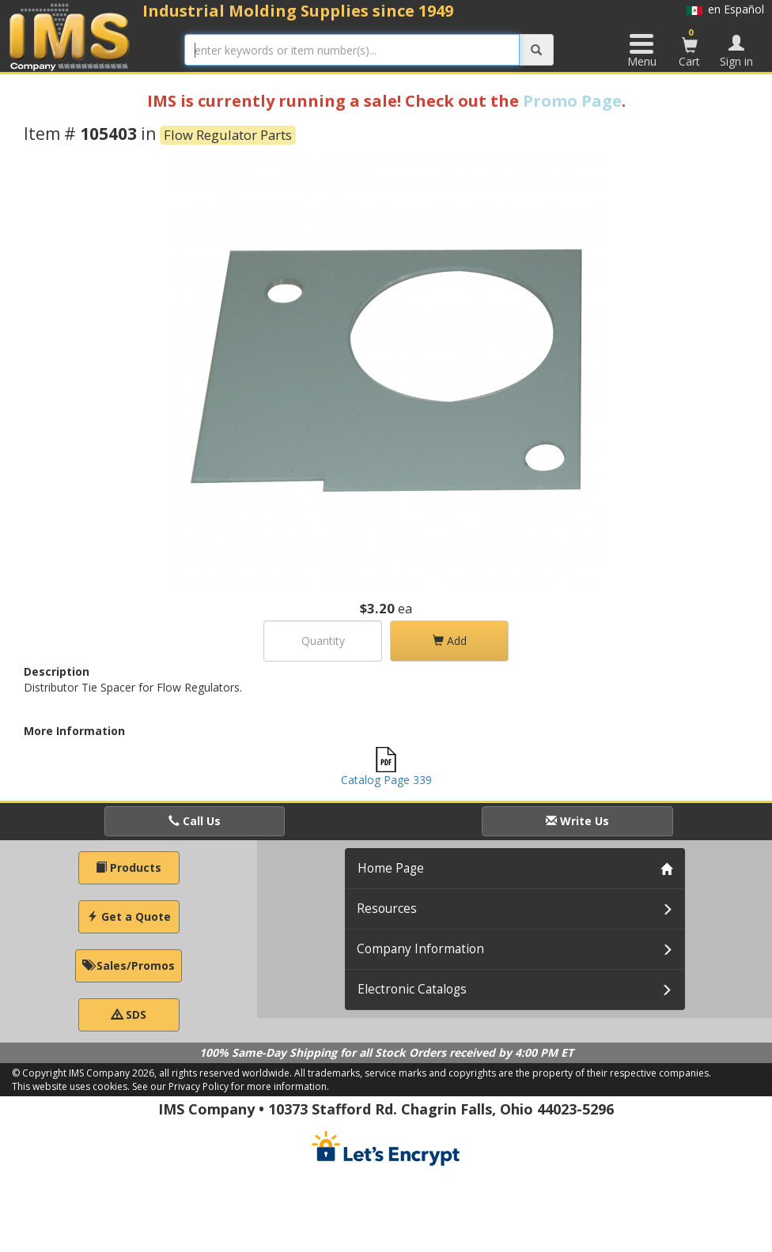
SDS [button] (129, 1014)
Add (450, 640)
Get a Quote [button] (129, 916)
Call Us (194, 820)
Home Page (391, 868)
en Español (725, 9)
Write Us (577, 820)
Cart (690, 47)
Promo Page (572, 100)
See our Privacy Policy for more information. (230, 1086)
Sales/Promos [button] (128, 965)
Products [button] (128, 867)
